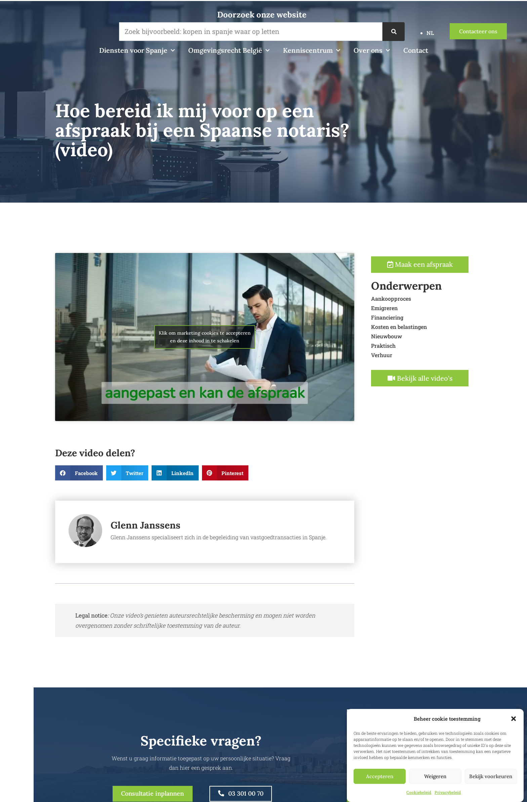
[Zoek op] (393, 31)
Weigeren (435, 776)
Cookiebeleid (418, 792)
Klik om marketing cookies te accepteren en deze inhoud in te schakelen (205, 367)
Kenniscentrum (311, 50)
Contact (415, 50)
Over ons (372, 50)
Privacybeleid (448, 792)
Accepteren (379, 776)
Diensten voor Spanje (137, 50)
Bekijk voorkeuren (490, 776)
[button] (513, 718)
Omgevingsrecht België (229, 50)
